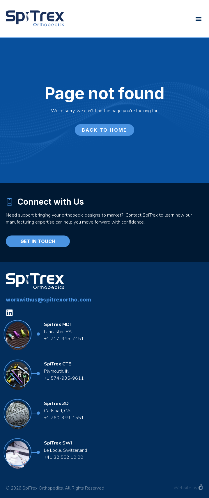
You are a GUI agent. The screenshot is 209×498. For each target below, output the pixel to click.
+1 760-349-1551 (64, 418)
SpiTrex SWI (58, 443)
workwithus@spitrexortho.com (48, 300)
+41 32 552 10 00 (63, 457)
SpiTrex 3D (56, 403)
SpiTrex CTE (57, 364)
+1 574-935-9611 (64, 378)
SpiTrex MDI (57, 324)
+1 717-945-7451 (64, 338)
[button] (198, 19)
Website (182, 488)
